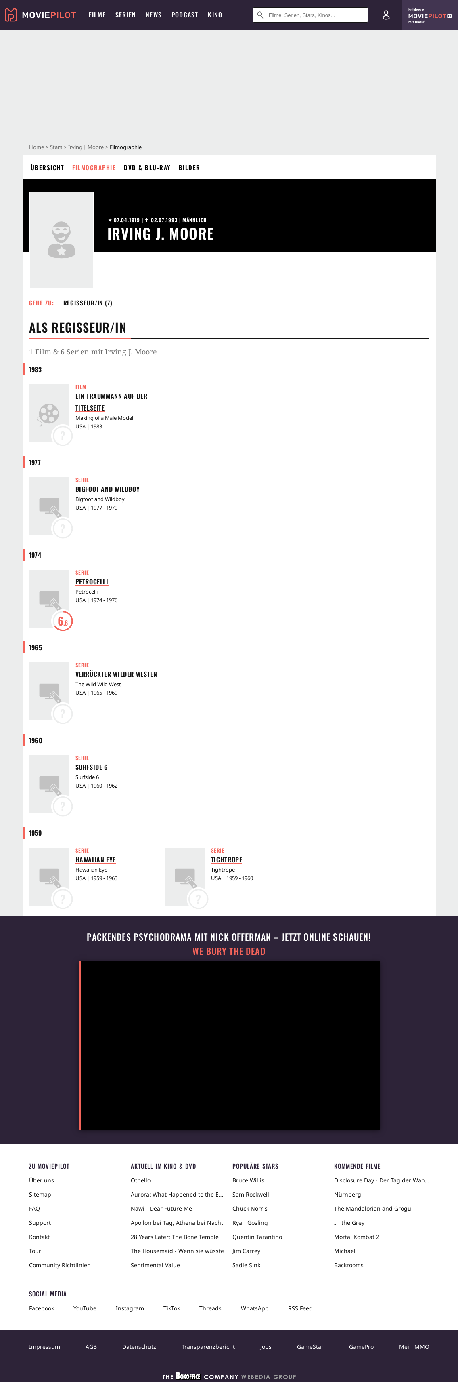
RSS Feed (300, 1308)
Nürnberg (347, 1194)
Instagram (130, 1308)
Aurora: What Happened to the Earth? (178, 1194)
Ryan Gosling (250, 1222)
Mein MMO (414, 1346)
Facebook (41, 1308)
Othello (141, 1180)
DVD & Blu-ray (147, 167)
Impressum (44, 1346)
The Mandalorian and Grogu (372, 1208)
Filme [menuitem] (97, 14)
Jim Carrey (246, 1251)
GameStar (310, 1346)
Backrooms (349, 1265)
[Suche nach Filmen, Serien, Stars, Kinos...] (310, 15)
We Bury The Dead (228, 951)
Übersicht (48, 167)
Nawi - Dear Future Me (161, 1208)
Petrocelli (92, 581)
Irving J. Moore (86, 147)
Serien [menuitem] (125, 14)
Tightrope (227, 859)
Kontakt (39, 1237)
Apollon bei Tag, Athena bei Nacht (177, 1222)
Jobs (266, 1346)
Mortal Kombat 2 (356, 1237)
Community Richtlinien (60, 1265)
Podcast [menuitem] (184, 14)
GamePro (361, 1346)
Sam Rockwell (250, 1194)
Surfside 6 (91, 767)
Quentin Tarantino (257, 1237)
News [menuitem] (154, 14)
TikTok (171, 1308)
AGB (91, 1346)
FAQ (34, 1208)
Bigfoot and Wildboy (107, 489)
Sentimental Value (155, 1265)
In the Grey (349, 1222)
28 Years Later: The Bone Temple (175, 1237)
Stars (56, 147)
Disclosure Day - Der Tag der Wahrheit (381, 1180)
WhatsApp (255, 1308)
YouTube (84, 1308)
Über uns (41, 1180)
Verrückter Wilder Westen (116, 674)
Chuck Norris (250, 1208)
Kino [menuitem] (215, 14)
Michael (345, 1251)
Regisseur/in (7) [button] (88, 302)
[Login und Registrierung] (386, 15)
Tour (35, 1251)
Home (36, 147)
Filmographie (94, 167)
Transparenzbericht (208, 1346)
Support (40, 1222)
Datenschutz (139, 1346)
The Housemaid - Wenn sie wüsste (177, 1251)
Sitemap (40, 1194)
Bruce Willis (248, 1180)
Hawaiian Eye (95, 859)
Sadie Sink (246, 1265)
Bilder (190, 167)
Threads (210, 1308)
